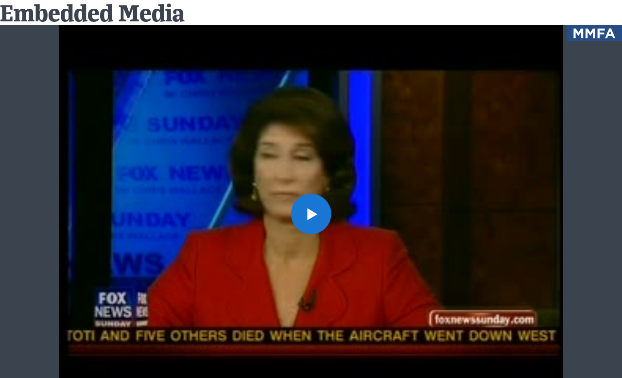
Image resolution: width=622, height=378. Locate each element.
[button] (310, 213)
